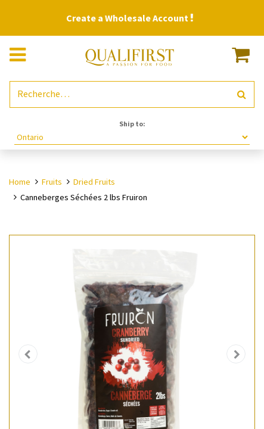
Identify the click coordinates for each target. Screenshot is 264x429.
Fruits (52, 181)
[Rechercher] (241, 94)
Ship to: (132, 123)
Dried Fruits (94, 181)
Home (19, 181)
